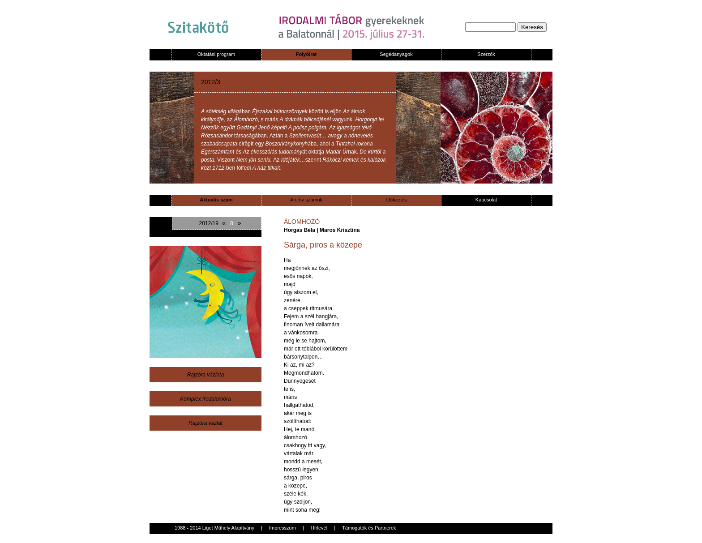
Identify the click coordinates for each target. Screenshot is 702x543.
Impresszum (282, 527)
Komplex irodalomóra (205, 399)
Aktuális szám (216, 199)
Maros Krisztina (340, 230)
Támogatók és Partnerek (369, 527)
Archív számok (306, 199)
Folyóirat (306, 54)
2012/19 (208, 223)
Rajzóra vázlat (205, 423)
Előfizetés (396, 199)
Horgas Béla (299, 230)
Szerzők (486, 54)
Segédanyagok (396, 54)
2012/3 (210, 82)
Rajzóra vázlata (205, 375)
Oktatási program (216, 54)
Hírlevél (319, 527)
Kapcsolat (486, 199)
